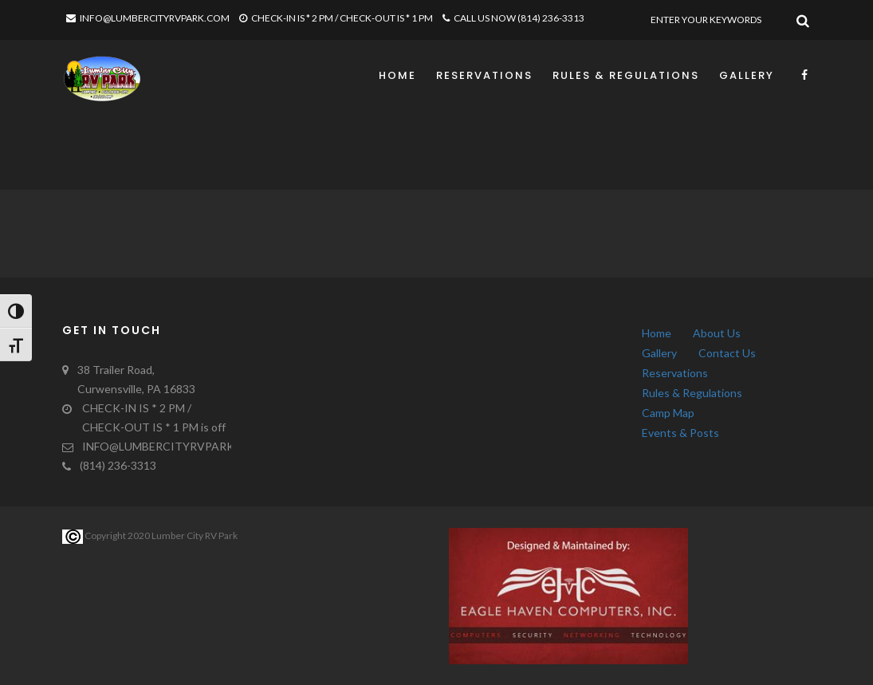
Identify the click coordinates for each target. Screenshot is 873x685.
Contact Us (727, 353)
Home (397, 75)
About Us (717, 333)
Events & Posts (680, 432)
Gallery (746, 75)
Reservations (484, 75)
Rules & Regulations (626, 75)
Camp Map (668, 412)
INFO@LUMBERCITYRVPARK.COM (148, 18)
